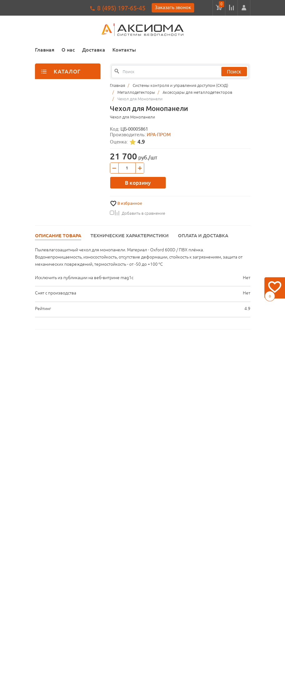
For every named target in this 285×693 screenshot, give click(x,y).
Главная (44, 50)
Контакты (124, 50)
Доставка (93, 50)
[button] (244, 8)
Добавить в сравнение (137, 213)
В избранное (129, 203)
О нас (68, 50)
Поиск (234, 71)
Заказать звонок (173, 7)
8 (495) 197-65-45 (121, 8)
